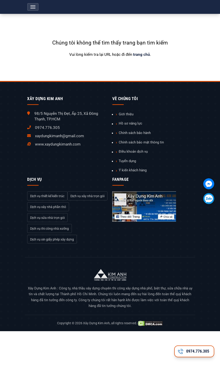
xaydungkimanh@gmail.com (59, 136)
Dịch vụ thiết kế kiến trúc (47, 196)
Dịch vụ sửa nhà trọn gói (47, 218)
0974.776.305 (47, 127)
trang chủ (141, 54)
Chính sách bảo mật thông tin (141, 142)
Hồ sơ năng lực (130, 123)
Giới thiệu (126, 114)
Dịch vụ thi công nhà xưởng (49, 228)
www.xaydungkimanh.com (58, 144)
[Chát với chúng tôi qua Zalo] (208, 198)
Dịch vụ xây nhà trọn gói (87, 196)
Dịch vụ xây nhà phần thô (48, 207)
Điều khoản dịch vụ (133, 151)
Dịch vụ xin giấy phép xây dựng (52, 239)
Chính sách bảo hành (135, 133)
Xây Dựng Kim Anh (96, 323)
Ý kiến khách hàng (133, 170)
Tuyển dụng (127, 161)
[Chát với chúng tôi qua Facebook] (208, 183)
